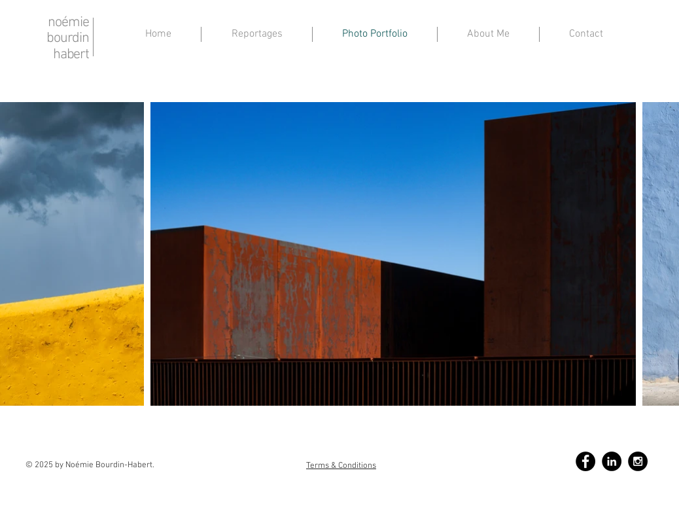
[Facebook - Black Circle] (585, 461)
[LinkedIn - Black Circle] (611, 461)
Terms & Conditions (341, 466)
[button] (488, 34)
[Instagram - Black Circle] (638, 461)
